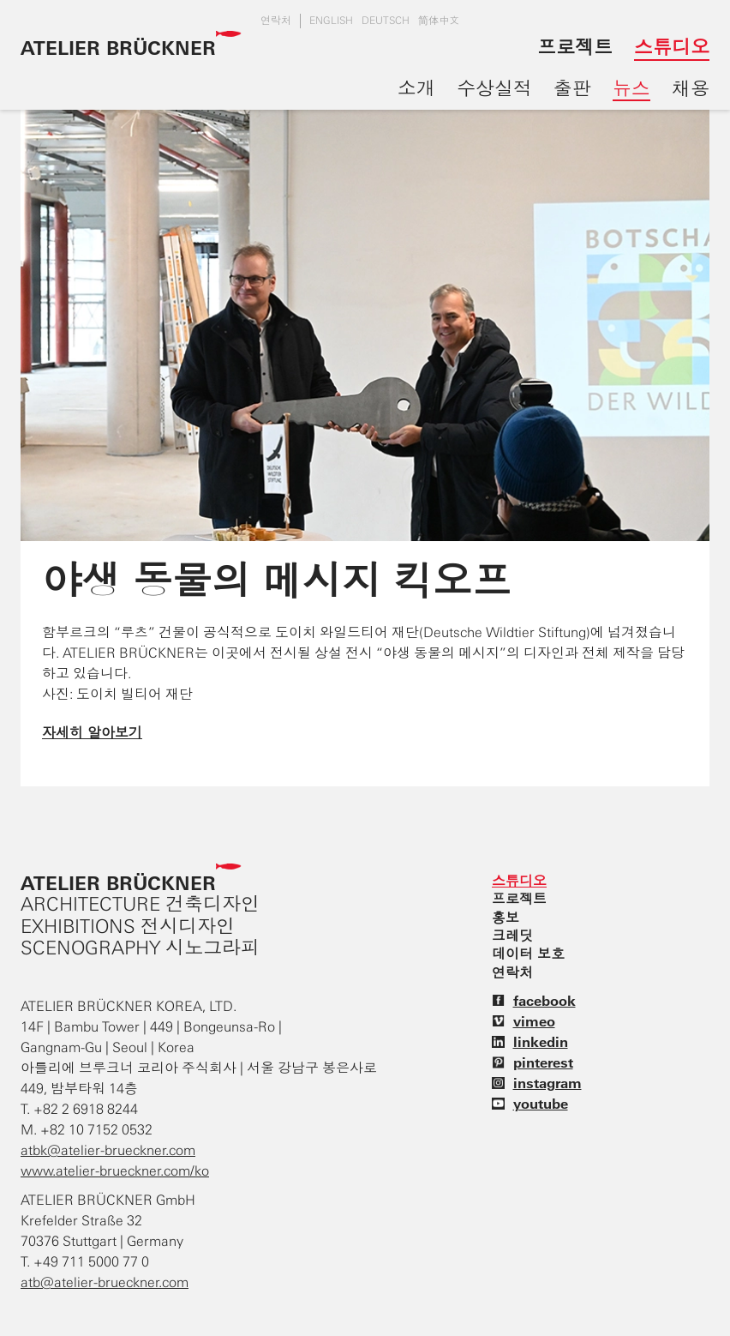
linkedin (530, 1041)
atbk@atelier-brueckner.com (108, 1150)
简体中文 (438, 21)
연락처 (275, 21)
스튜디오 (671, 46)
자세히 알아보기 (92, 732)
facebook (534, 1000)
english (331, 21)
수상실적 (494, 87)
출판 (572, 87)
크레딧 (512, 935)
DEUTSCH (386, 21)
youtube (530, 1103)
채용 (690, 87)
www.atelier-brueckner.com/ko (115, 1171)
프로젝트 (575, 46)
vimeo (523, 1021)
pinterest (532, 1062)
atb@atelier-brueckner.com (104, 1282)
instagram (537, 1083)
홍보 (505, 917)
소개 (416, 87)
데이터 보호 (528, 953)
